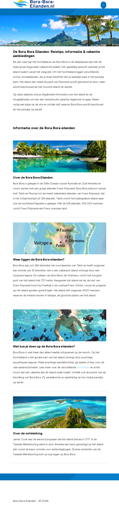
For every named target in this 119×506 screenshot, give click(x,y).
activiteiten (83, 367)
